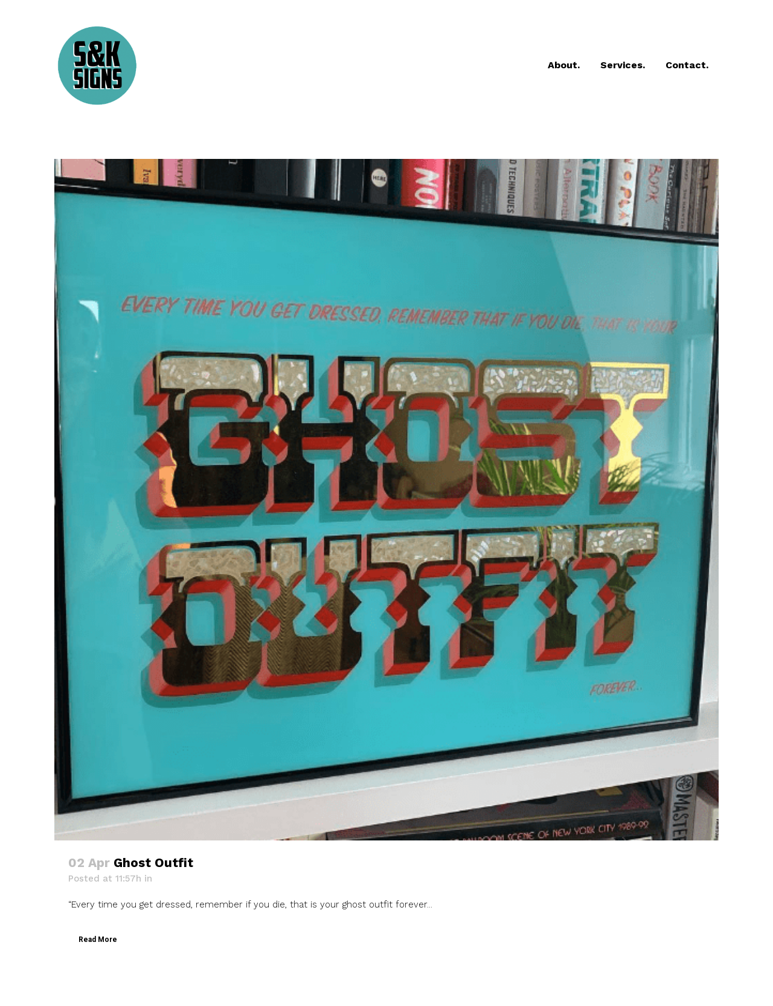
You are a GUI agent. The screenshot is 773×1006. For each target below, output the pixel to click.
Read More (98, 939)
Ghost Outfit (153, 862)
